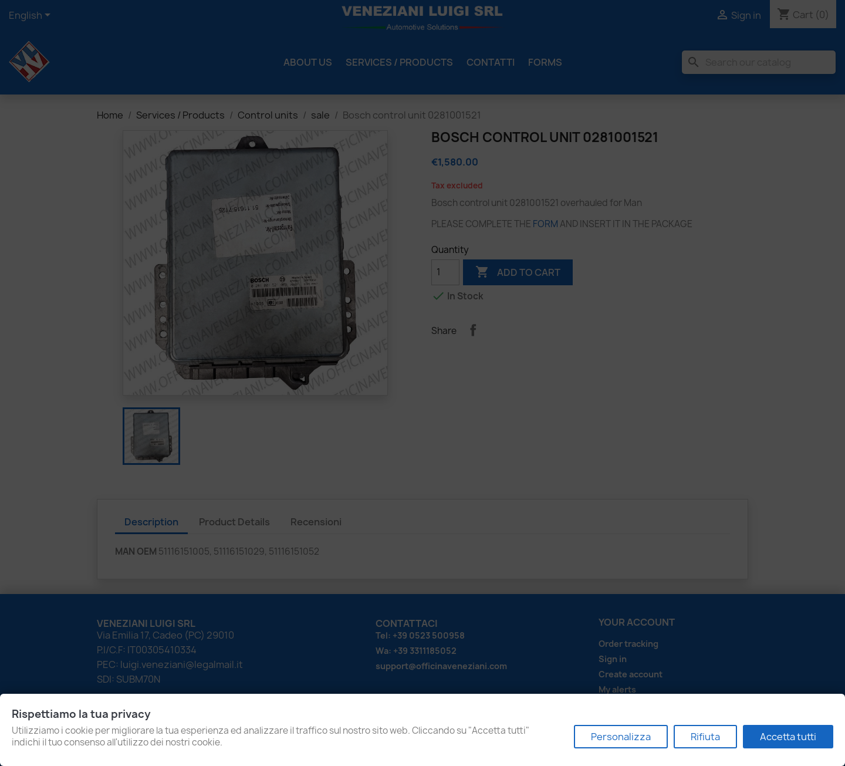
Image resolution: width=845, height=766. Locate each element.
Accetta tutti (788, 736)
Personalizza (621, 736)
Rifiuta (705, 736)
